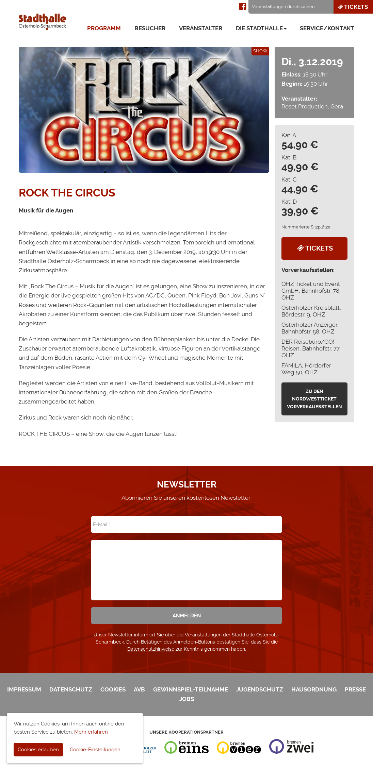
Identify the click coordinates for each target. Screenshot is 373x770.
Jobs (186, 699)
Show (260, 50)
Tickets (352, 7)
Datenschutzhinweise (150, 649)
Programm (104, 28)
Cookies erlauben (38, 750)
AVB (139, 689)
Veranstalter (200, 28)
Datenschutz (70, 689)
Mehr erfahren (91, 732)
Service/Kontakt (327, 28)
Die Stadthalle (259, 28)
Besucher (149, 28)
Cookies (113, 689)
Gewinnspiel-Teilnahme (190, 689)
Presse (355, 689)
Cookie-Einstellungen (95, 750)
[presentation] (186, 565)
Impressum (24, 689)
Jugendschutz (259, 689)
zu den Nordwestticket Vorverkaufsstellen (314, 399)
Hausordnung (314, 689)
